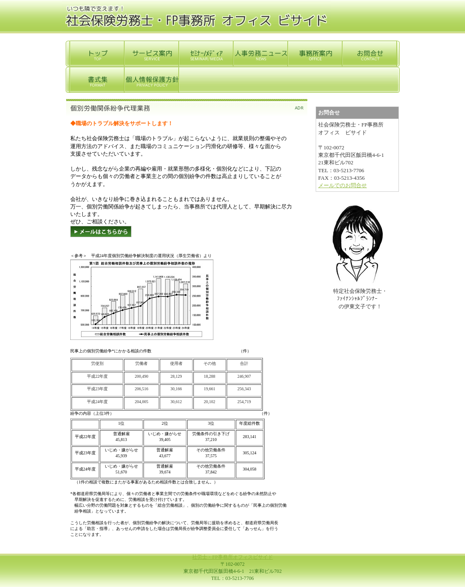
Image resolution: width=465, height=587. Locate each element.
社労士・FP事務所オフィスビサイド (232, 557)
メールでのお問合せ (342, 185)
